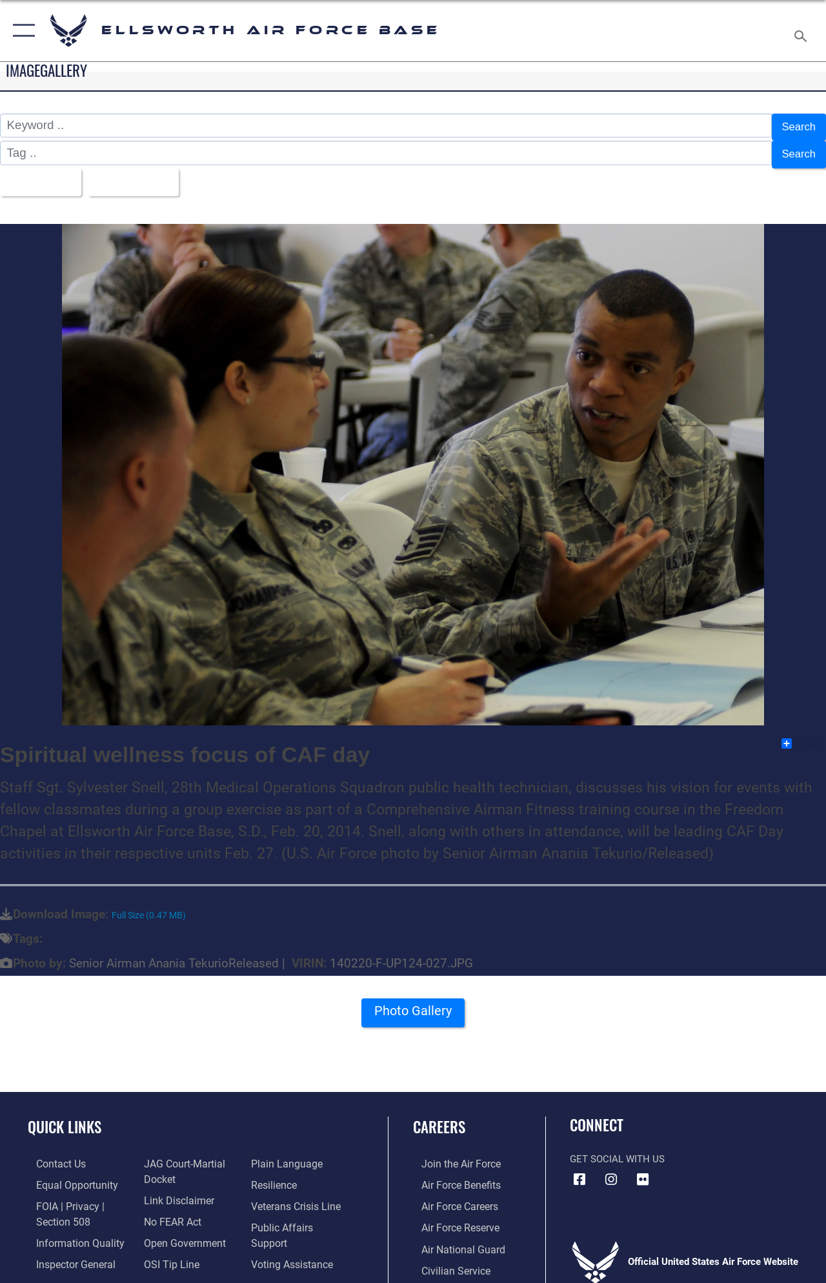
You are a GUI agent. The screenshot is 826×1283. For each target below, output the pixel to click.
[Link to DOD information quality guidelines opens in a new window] (69, 1230)
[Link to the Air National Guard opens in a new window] (452, 1236)
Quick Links (64, 1117)
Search (796, 125)
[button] (21, 30)
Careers (439, 1117)
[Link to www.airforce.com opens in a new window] (451, 1154)
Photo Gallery (413, 1005)
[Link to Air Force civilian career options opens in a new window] (446, 1257)
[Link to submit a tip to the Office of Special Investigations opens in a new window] (166, 1251)
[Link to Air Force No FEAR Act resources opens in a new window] (169, 1209)
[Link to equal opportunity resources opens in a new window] (66, 1174)
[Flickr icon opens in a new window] (642, 1169)
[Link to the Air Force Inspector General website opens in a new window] (66, 1251)
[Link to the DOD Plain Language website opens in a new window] (286, 1154)
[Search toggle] (803, 30)
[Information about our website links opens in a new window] (174, 1189)
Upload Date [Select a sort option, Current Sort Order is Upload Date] (142, 174)
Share (803, 733)
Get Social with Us (617, 1149)
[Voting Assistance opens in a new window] (293, 1236)
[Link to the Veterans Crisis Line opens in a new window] (297, 1195)
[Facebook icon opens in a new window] (579, 1169)
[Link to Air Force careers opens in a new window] (451, 1195)
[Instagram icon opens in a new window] (611, 1169)
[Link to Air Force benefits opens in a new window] (451, 1174)
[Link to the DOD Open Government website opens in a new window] (179, 1230)
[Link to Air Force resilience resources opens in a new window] (276, 1174)
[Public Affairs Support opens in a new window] (301, 1216)
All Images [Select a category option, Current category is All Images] (40, 174)
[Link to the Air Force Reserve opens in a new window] (451, 1216)
